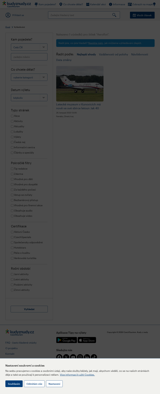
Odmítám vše (34, 383)
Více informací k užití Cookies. (77, 374)
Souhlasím (14, 383)
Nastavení (54, 383)
